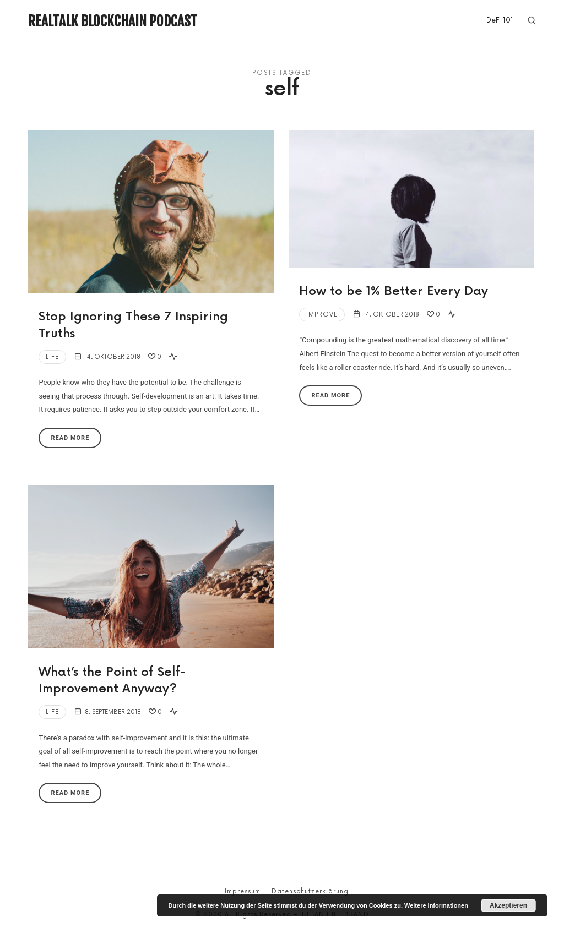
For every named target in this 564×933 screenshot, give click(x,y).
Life (52, 357)
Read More (70, 437)
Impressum (243, 891)
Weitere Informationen (436, 905)
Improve (322, 314)
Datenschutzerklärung (310, 891)
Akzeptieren (508, 905)
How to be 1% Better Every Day (393, 291)
